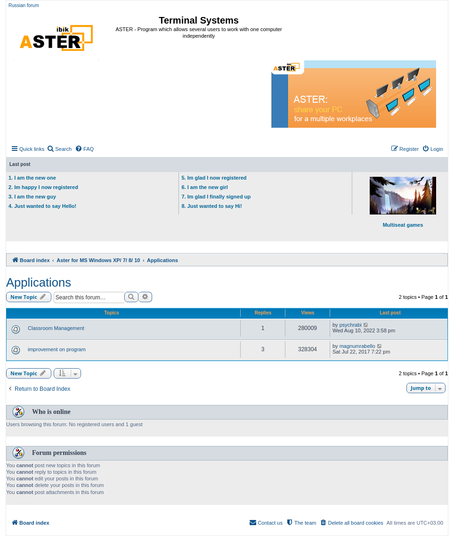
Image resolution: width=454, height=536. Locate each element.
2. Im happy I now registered (43, 187)
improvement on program (57, 349)
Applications (38, 282)
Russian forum (23, 5)
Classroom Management (56, 328)
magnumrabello (357, 346)
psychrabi (351, 325)
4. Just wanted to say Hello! (42, 206)
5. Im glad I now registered (213, 178)
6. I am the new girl (204, 187)
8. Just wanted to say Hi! (211, 206)
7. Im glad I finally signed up (216, 196)
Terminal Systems (199, 20)
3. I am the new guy (32, 196)
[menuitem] (59, 149)
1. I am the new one (32, 178)
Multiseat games (403, 202)
